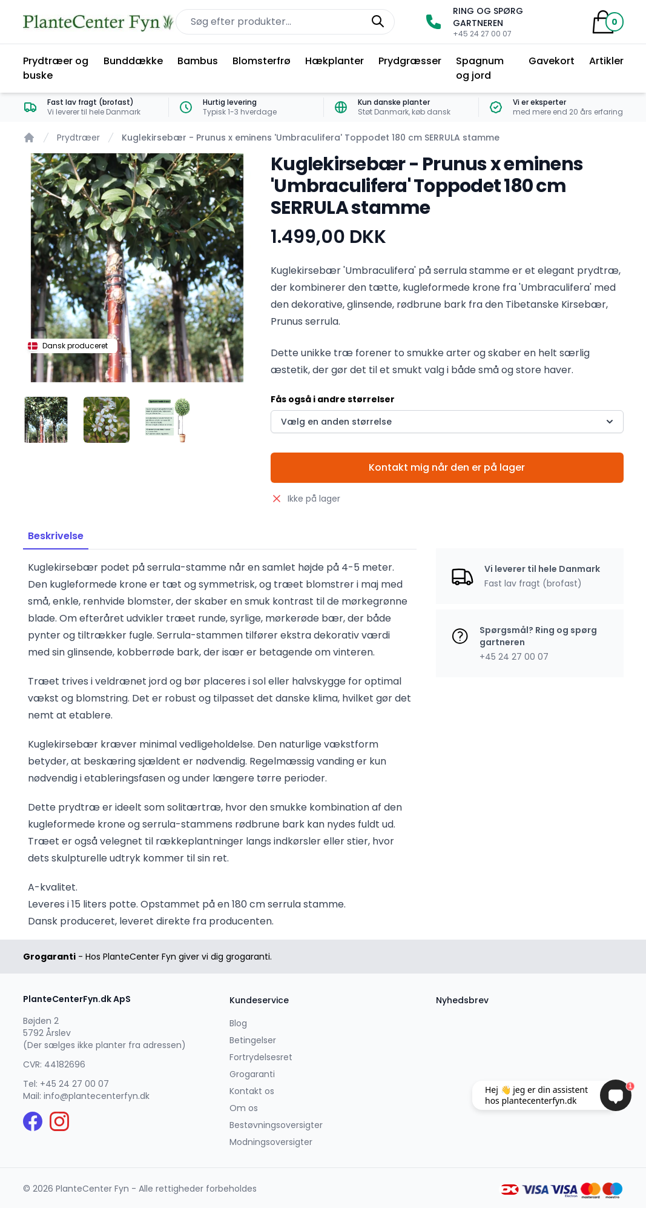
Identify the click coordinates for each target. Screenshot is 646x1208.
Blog (238, 1023)
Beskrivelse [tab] (56, 536)
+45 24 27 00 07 (74, 1084)
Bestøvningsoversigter (276, 1125)
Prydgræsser (409, 61)
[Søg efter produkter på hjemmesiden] (285, 22)
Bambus (197, 61)
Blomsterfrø (261, 61)
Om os (243, 1108)
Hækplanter (334, 61)
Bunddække (133, 61)
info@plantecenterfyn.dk (97, 1096)
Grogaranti (252, 1074)
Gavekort (552, 61)
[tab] (46, 420)
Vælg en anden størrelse (448, 422)
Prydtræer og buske (55, 68)
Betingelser (252, 1040)
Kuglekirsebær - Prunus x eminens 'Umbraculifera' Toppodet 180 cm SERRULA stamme (310, 137)
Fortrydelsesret (260, 1057)
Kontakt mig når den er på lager (447, 467)
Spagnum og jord (480, 68)
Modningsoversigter (270, 1142)
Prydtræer (78, 137)
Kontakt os (251, 1091)
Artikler (606, 61)
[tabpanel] (137, 267)
